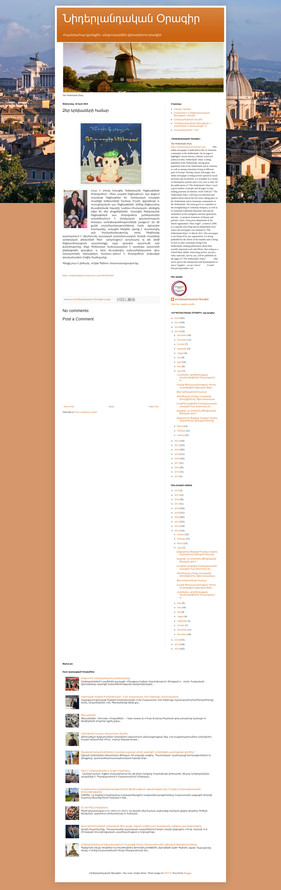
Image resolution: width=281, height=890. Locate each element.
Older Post (154, 406)
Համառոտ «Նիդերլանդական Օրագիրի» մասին (192, 114)
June (179, 362)
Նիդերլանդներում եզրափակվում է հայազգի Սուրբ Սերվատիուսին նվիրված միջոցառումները (139, 844)
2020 (177, 449)
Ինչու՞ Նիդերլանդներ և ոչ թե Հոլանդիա (105, 770)
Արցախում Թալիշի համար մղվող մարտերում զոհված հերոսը (197, 419)
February (181, 430)
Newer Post (69, 406)
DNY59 (167, 873)
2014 (177, 476)
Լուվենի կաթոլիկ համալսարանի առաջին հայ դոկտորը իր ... (197, 405)
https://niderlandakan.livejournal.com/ (188, 147)
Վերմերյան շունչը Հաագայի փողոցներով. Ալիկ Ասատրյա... (196, 397)
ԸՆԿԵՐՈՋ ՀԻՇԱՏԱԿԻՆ (94, 807)
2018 (177, 458)
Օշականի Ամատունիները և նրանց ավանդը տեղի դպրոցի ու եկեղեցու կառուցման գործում (137, 752)
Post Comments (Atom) (86, 412)
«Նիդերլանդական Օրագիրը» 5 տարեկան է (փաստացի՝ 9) (192, 124)
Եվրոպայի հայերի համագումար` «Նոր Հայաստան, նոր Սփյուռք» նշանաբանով (129, 696)
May (179, 366)
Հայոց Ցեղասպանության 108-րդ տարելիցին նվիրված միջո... (196, 386)
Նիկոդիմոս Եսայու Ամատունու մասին (104, 733)
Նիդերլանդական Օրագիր (131, 18)
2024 (177, 327)
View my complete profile (183, 304)
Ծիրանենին (88, 715)
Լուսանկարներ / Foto (186, 130)
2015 (177, 471)
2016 (177, 467)
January (181, 435)
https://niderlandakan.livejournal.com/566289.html (88, 275)
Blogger (187, 873)
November (182, 339)
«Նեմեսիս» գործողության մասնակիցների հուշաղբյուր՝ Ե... (196, 377)
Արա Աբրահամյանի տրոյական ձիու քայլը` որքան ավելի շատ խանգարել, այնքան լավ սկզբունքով (141, 826)
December (182, 335)
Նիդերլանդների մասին (188, 119)
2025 (177, 322)
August (180, 353)
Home (111, 406)
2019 (177, 454)
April (180, 371)
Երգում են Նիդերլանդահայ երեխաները (105, 678)
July (179, 357)
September (182, 348)
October (181, 344)
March (180, 426)
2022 (177, 440)
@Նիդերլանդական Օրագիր (192, 299)
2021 (177, 445)
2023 (177, 331)
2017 (177, 463)
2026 (177, 318)
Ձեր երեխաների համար (192, 392)
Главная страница (182, 109)
